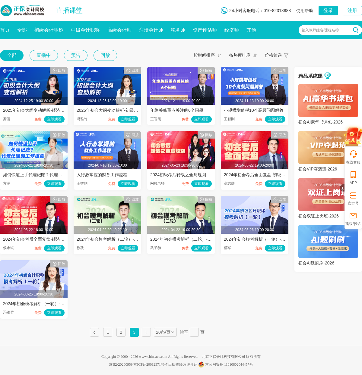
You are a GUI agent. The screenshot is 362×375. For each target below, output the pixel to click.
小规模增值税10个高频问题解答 (254, 110)
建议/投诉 (353, 218)
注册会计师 (151, 30)
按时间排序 (204, 55)
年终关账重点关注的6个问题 (176, 110)
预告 (76, 55)
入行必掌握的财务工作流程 (102, 174)
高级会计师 (119, 30)
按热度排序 (239, 55)
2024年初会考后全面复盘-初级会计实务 (261, 174)
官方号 (353, 198)
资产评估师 (205, 30)
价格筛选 (273, 55)
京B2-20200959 (120, 364)
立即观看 (54, 119)
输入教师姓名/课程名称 (320, 30)
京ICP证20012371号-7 (150, 364)
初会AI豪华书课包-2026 (320, 122)
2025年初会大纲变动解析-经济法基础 (38, 110)
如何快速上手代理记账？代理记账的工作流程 (45, 174)
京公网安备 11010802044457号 (225, 364)
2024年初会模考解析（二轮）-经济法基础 (116, 239)
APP (353, 177)
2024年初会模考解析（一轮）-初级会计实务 (44, 303)
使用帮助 (304, 10)
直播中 (44, 55)
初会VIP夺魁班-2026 (317, 169)
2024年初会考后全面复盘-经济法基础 (38, 239)
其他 (251, 30)
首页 (5, 30)
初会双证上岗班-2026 (318, 216)
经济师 (231, 30)
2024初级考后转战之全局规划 (178, 174)
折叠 (342, 188)
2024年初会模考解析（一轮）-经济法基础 (263, 239)
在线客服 (353, 157)
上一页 (94, 332)
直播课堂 (69, 10)
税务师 (178, 30)
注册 (352, 10)
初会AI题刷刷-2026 (316, 263)
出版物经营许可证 (182, 364)
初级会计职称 (48, 30)
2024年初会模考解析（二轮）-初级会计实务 (191, 239)
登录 (328, 10)
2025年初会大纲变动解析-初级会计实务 (114, 110)
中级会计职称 (85, 30)
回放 (105, 55)
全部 (22, 30)
